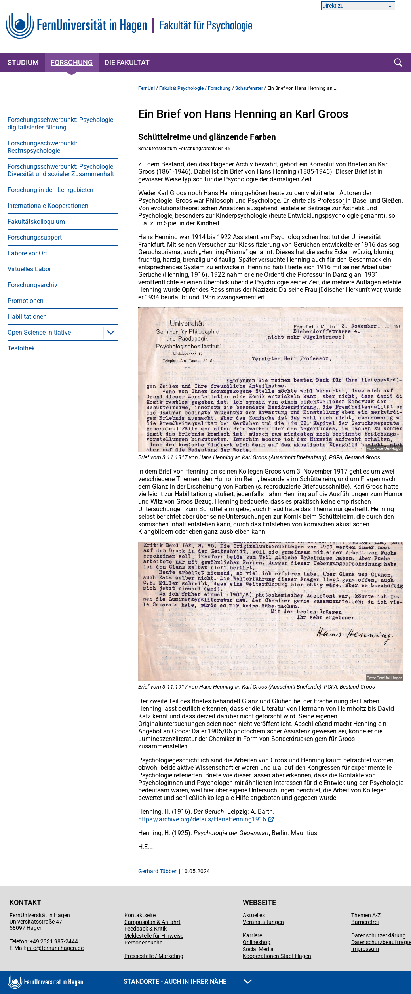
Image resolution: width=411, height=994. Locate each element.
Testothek (21, 348)
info (31, 948)
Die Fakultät (127, 62)
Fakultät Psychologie (181, 88)
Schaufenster (249, 88)
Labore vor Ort (27, 253)
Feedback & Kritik (145, 928)
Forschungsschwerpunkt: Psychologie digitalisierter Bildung (60, 123)
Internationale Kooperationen (48, 205)
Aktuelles (254, 915)
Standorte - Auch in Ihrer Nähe (188, 981)
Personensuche (143, 942)
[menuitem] (63, 123)
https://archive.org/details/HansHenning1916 (202, 819)
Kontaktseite (140, 915)
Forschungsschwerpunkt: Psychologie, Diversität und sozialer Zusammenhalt (61, 170)
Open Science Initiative (39, 332)
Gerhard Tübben (158, 871)
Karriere (252, 935)
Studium (23, 62)
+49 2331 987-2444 (54, 941)
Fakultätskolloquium (36, 221)
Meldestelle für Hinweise (153, 936)
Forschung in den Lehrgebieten (50, 190)
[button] (110, 332)
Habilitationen (27, 316)
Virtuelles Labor (29, 269)
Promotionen (26, 301)
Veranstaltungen (263, 922)
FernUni (146, 88)
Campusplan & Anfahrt (152, 922)
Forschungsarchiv (32, 285)
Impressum (365, 949)
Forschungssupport (35, 237)
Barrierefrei (365, 922)
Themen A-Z (366, 915)
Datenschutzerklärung (378, 935)
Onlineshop (256, 942)
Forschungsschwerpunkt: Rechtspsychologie (43, 146)
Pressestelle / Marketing (153, 956)
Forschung (72, 62)
